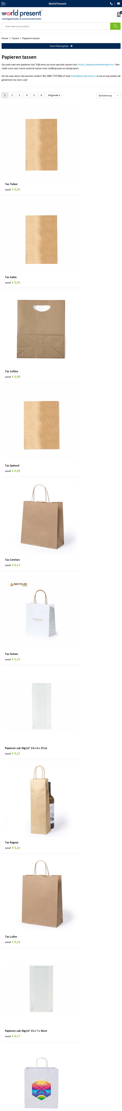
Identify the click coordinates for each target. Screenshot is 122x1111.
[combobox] (56, 26)
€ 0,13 (12, 317)
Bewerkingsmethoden (75, 1044)
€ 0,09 (72, 243)
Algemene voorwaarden (43, 1109)
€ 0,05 (72, 169)
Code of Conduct (71, 1035)
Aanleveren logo (71, 1049)
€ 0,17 (72, 464)
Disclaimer (86, 1109)
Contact (6, 1074)
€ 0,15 (72, 317)
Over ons (67, 1025)
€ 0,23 (72, 987)
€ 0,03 (12, 169)
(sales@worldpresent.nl (84, 75)
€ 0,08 (12, 243)
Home (5, 38)
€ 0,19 (72, 612)
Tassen (15, 38)
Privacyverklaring (68, 1109)
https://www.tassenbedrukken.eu (96, 64)
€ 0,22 (12, 913)
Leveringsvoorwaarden (75, 1039)
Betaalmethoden (11, 1079)
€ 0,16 (72, 391)
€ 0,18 (72, 538)
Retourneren (9, 1084)
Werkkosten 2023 (72, 1030)
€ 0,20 (72, 691)
